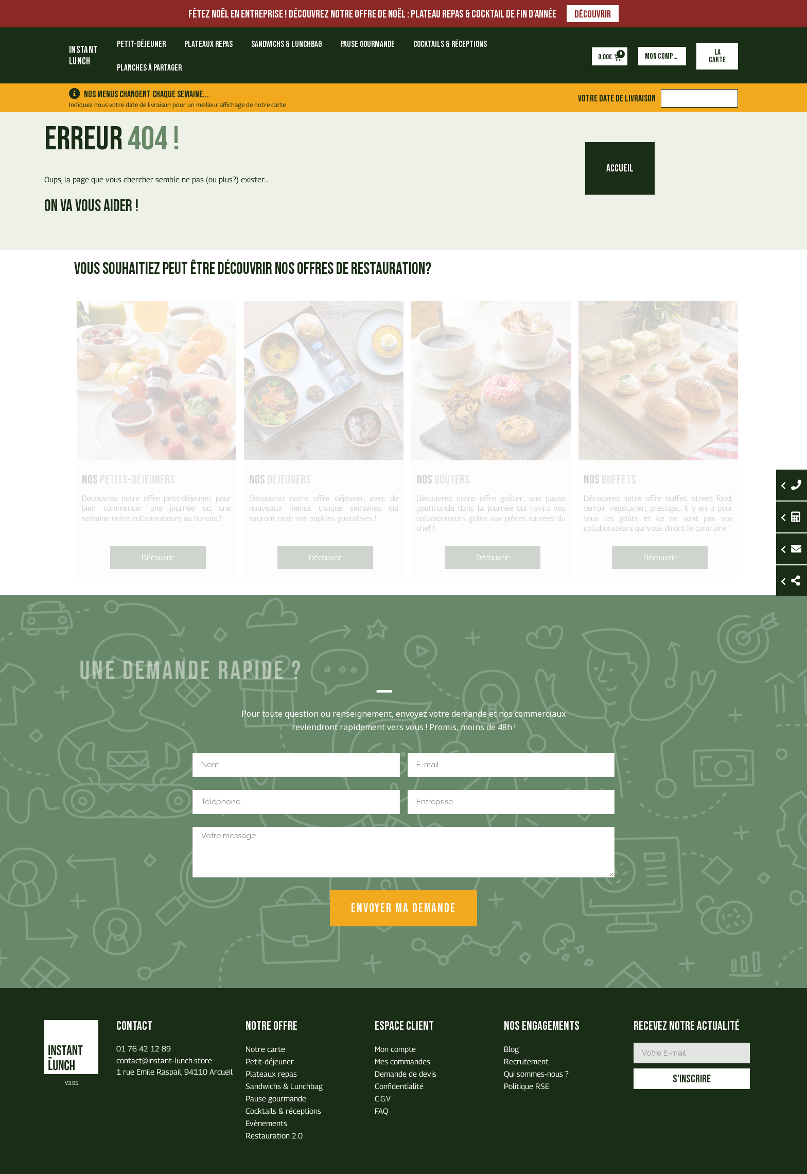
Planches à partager (149, 68)
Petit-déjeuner (141, 44)
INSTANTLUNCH (83, 55)
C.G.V (383, 1098)
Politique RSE (526, 1086)
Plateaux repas (208, 44)
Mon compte (395, 1049)
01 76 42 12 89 (143, 1048)
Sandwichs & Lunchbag (286, 44)
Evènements (266, 1123)
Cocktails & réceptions (450, 44)
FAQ (381, 1110)
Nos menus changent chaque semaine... (146, 94)
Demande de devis (405, 1073)
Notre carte (265, 1049)
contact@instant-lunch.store (164, 1060)
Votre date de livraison (617, 98)
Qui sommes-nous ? (536, 1073)
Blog (511, 1049)
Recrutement (526, 1061)
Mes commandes (402, 1061)
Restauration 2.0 (274, 1135)
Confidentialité (399, 1086)
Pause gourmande (367, 44)
